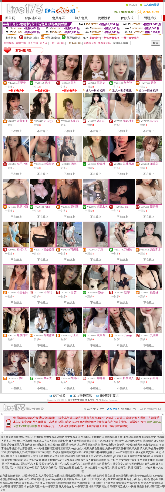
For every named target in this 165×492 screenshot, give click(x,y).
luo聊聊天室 (81, 486)
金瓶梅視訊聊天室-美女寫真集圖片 (121, 437)
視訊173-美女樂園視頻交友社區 (64, 452)
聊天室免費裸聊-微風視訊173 (83, 400)
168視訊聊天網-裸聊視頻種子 (98, 452)
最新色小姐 (130, 479)
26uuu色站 (80, 479)
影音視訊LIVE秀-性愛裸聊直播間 (41, 448)
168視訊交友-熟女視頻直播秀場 (50, 444)
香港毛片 (107, 463)
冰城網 (148, 467)
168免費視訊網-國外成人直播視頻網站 (84, 459)
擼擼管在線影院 (143, 475)
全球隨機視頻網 (125, 475)
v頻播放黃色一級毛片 (27, 467)
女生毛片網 (81, 467)
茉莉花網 (96, 463)
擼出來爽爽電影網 (99, 486)
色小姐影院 (143, 479)
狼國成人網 (6, 482)
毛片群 (44, 467)
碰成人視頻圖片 (65, 479)
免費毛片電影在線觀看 (61, 467)
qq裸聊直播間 (62, 475)
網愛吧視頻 (76, 475)
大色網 (17, 482)
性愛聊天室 (133, 482)
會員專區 (58, 18)
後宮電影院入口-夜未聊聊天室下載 (26, 452)
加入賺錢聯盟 (82, 395)
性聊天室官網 (18, 486)
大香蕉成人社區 (31, 482)
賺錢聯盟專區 (109, 395)
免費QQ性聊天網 (150, 482)
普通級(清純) (74, 37)
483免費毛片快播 (107, 467)
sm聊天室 (121, 482)
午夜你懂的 (97, 482)
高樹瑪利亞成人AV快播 (123, 486)
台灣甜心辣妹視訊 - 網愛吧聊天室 (19, 475)
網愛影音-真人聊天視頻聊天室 (75, 440)
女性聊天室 (33, 486)
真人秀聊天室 (46, 475)
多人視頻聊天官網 (50, 482)
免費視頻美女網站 (94, 475)
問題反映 (150, 18)
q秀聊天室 (109, 482)
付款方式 (127, 18)
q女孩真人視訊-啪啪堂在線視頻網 (131, 456)
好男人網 (150, 463)
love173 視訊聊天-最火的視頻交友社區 (137, 452)
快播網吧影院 (136, 463)
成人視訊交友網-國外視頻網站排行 (43, 459)
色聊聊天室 (83, 482)
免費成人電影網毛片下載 (24, 463)
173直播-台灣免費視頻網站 (49, 437)
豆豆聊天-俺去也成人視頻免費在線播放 (82, 448)
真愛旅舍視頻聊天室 (148, 486)
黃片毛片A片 (62, 463)
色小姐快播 (157, 479)
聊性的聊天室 (69, 482)
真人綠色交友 (66, 486)
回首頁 (10, 18)
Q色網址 (93, 467)
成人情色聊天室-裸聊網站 (138, 440)
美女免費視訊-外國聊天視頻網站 (83, 437)
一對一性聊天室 (49, 486)
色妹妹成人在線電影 (29, 479)
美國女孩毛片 (46, 463)
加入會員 (81, 18)
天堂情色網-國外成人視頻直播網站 (50, 456)
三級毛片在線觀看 (80, 463)
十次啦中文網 (94, 479)
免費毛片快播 (125, 467)
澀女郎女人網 (120, 463)
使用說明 (104, 18)
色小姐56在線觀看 (113, 479)
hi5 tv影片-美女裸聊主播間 (122, 459)
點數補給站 (33, 18)
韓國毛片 (139, 467)
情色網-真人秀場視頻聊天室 (84, 444)
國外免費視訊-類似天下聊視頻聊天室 (121, 444)
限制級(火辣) (31, 37)
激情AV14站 (49, 479)
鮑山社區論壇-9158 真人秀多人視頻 (37, 440)
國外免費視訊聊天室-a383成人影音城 (91, 456)
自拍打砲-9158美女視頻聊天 (108, 440)
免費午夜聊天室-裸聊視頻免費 (122, 448)
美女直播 (110, 475)
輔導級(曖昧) (53, 37)
